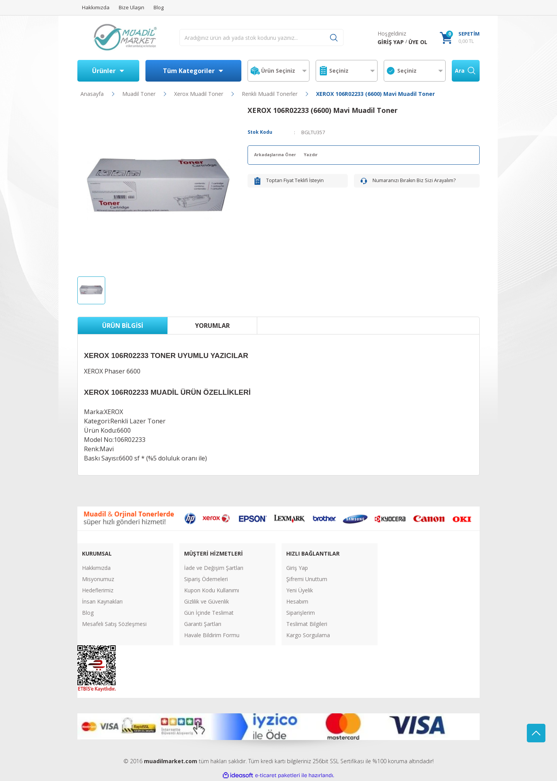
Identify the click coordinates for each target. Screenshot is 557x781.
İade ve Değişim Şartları (213, 567)
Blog (88, 612)
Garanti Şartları (202, 624)
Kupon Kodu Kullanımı (211, 590)
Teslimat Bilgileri (306, 624)
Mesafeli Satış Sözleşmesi (114, 624)
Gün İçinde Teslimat (209, 612)
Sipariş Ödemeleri (206, 579)
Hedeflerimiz (97, 590)
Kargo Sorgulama (308, 635)
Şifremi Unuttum (306, 579)
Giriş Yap (297, 567)
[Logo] (125, 37)
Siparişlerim (300, 612)
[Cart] (460, 37)
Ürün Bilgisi (122, 325)
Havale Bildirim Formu (211, 635)
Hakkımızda (96, 567)
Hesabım (297, 601)
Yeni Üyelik (299, 590)
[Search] (261, 37)
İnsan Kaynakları (102, 601)
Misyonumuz (98, 579)
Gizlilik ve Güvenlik (206, 601)
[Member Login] (391, 42)
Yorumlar (212, 325)
